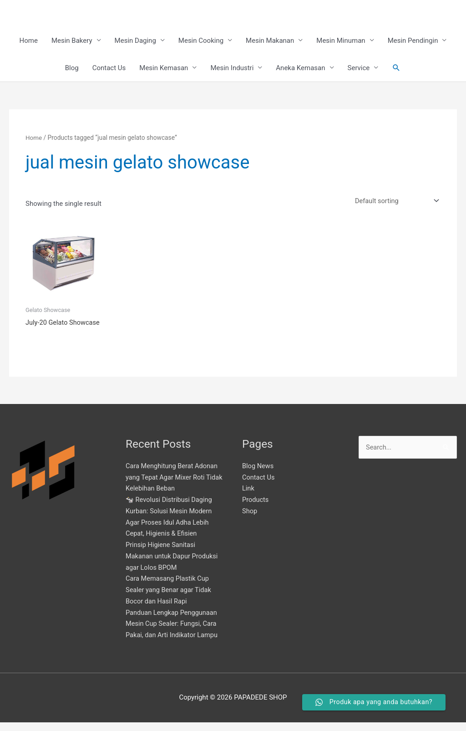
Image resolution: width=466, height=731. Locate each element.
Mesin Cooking (200, 41)
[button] (396, 68)
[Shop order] (394, 201)
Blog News (258, 474)
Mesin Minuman (340, 41)
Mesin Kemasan (163, 68)
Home (29, 41)
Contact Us (109, 68)
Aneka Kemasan (300, 68)
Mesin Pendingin (413, 41)
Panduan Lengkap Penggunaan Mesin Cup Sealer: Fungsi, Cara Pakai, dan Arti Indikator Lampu (173, 632)
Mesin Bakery (71, 41)
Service (359, 68)
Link (248, 497)
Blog (72, 68)
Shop (250, 520)
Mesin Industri (231, 68)
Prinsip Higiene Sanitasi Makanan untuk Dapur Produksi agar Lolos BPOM (173, 564)
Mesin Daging (135, 41)
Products (255, 508)
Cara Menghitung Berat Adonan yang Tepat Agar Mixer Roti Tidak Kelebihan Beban (173, 485)
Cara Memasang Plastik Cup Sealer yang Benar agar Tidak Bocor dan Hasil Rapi (170, 598)
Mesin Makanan (270, 41)
